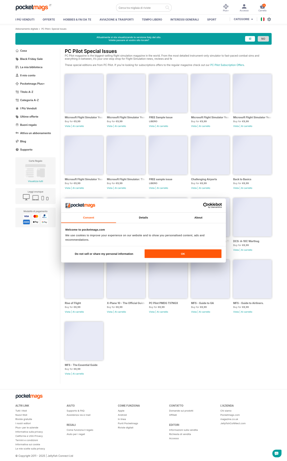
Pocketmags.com (230, 414)
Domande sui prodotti (181, 410)
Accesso (174, 438)
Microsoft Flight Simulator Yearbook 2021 (84, 179)
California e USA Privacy (29, 435)
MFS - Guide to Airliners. (248, 303)
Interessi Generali (184, 19)
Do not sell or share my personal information (104, 253)
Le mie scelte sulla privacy (30, 448)
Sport (212, 19)
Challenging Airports (204, 179)
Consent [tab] (88, 217)
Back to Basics (242, 179)
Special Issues (59, 28)
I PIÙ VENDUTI (24, 19)
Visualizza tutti (35, 181)
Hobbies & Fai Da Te (77, 19)
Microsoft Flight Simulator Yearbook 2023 (210, 117)
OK (183, 253)
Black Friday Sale (29, 59)
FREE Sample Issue (161, 117)
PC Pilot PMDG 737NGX (163, 303)
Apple (121, 410)
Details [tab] (143, 217)
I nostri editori (23, 423)
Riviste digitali (125, 427)
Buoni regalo (26, 125)
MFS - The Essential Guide (81, 364)
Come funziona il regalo (80, 429)
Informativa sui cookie (27, 444)
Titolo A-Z (24, 92)
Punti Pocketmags (128, 423)
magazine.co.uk (229, 419)
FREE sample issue (160, 179)
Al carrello (78, 126)
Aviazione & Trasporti (117, 19)
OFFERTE (49, 19)
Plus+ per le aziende (26, 427)
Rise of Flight (73, 303)
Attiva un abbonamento (33, 133)
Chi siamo (225, 410)
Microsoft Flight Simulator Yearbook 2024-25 (126, 117)
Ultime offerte (26, 116)
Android (122, 414)
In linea (122, 419)
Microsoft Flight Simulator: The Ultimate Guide (126, 179)
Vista (67, 126)
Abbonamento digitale (26, 28)
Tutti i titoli (21, 410)
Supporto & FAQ (75, 410)
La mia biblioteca (28, 67)
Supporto (23, 149)
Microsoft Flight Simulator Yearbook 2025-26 (84, 117)
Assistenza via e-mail (78, 414)
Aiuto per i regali (76, 434)
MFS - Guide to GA (202, 303)
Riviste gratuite (23, 419)
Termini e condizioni (26, 440)
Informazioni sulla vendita (183, 429)
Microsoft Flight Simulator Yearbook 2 (252, 117)
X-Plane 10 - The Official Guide (126, 303)
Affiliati (173, 414)
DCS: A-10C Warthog (246, 241)
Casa (21, 50)
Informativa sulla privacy (29, 431)
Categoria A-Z (27, 100)
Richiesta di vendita (180, 434)
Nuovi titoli (21, 414)
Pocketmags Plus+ (30, 83)
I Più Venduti (26, 108)
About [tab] (198, 217)
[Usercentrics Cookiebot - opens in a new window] (206, 205)
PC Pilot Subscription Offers (227, 64)
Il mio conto (25, 75)
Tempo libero (152, 19)
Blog (20, 141)
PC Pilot (45, 28)
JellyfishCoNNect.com (233, 423)
